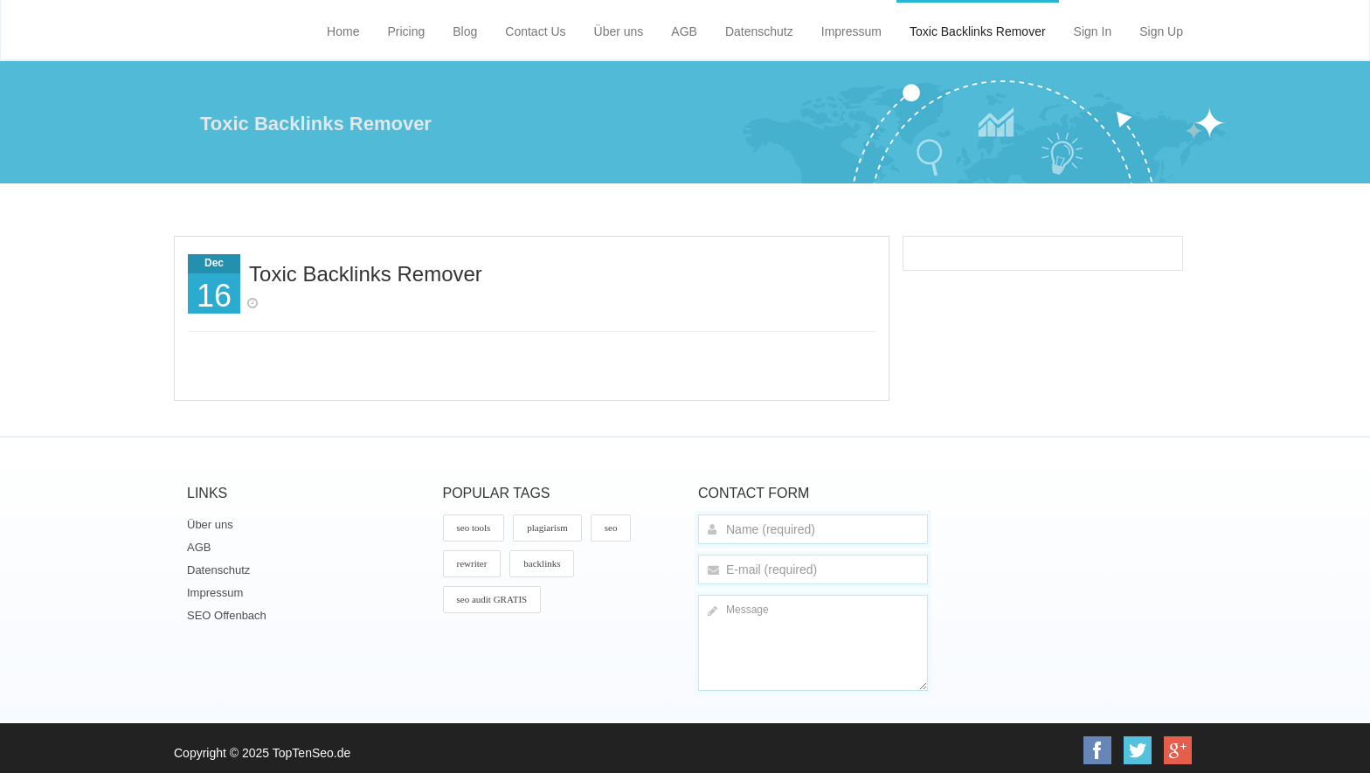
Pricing (406, 31)
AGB (684, 31)
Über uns (619, 31)
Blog (465, 31)
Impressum (851, 31)
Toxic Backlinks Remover (978, 31)
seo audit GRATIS (492, 599)
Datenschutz (759, 31)
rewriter (472, 563)
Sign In (1093, 31)
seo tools (474, 527)
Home (343, 31)
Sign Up (1161, 31)
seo (611, 527)
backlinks (541, 563)
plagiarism (547, 527)
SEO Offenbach (226, 615)
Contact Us (535, 31)
